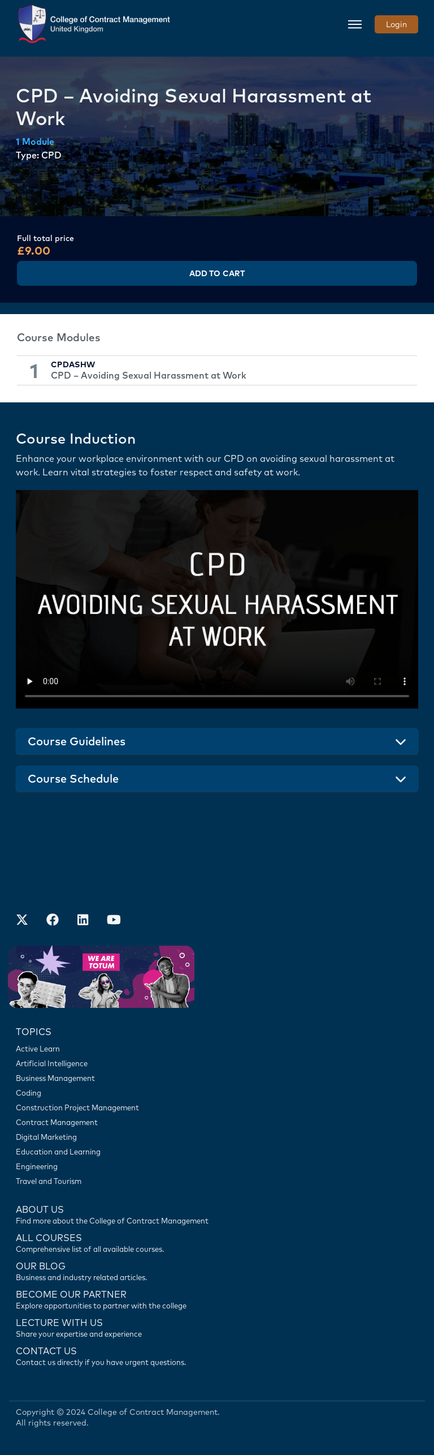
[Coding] (217, 1092)
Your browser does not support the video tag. (217, 599)
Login (396, 24)
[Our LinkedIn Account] (83, 920)
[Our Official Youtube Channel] (113, 920)
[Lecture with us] (217, 1327)
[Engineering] (217, 1166)
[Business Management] (217, 1078)
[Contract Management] (217, 1122)
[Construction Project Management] (217, 1107)
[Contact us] (217, 1270)
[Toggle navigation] (354, 24)
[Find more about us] (217, 1214)
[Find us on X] (22, 920)
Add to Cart (217, 273)
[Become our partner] (217, 1298)
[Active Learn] (217, 1048)
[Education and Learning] (217, 1151)
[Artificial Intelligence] (217, 1063)
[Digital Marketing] (217, 1136)
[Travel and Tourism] (217, 1181)
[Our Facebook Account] (52, 920)
